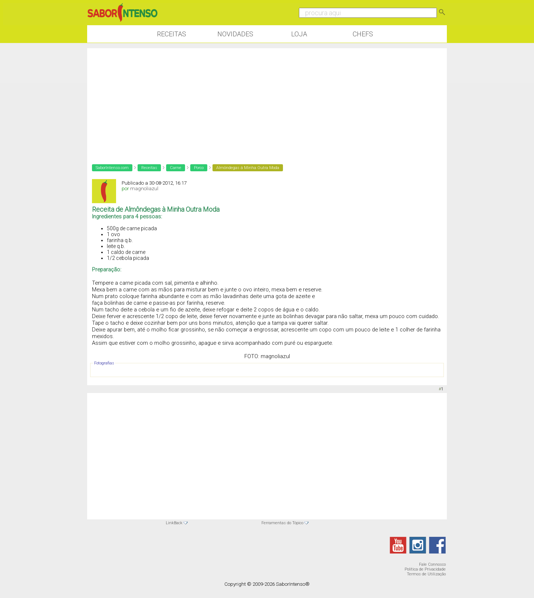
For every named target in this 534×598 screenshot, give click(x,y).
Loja (299, 34)
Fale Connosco (432, 564)
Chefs (363, 34)
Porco (199, 167)
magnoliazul (144, 188)
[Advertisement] (267, 100)
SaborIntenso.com (112, 167)
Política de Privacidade (425, 569)
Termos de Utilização (426, 574)
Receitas (171, 34)
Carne (175, 167)
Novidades (235, 34)
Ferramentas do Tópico (282, 523)
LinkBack (174, 523)
